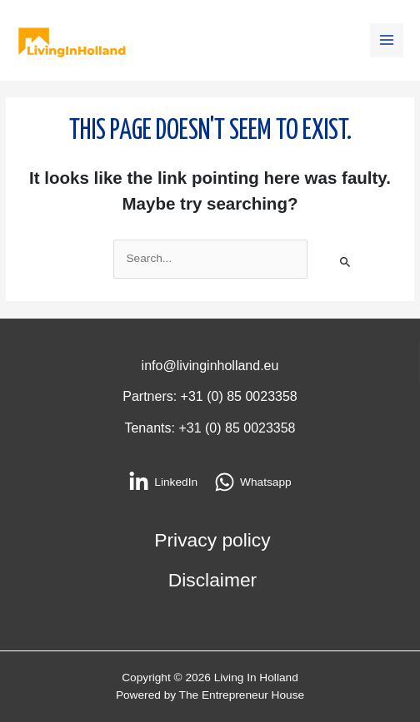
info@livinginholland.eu (210, 366)
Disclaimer (212, 580)
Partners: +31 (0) (174, 396)
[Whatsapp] (253, 482)
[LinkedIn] (163, 482)
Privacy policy (212, 540)
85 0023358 (262, 396)
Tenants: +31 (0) (174, 428)
